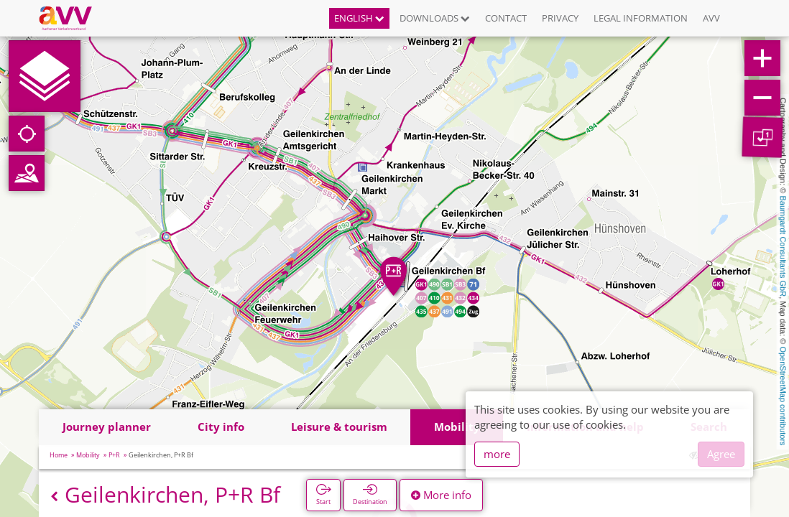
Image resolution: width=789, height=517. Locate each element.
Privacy (560, 17)
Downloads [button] (435, 17)
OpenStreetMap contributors (783, 395)
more (497, 454)
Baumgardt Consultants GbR (783, 246)
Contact (506, 17)
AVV (711, 17)
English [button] (359, 17)
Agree (721, 454)
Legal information (641, 17)
